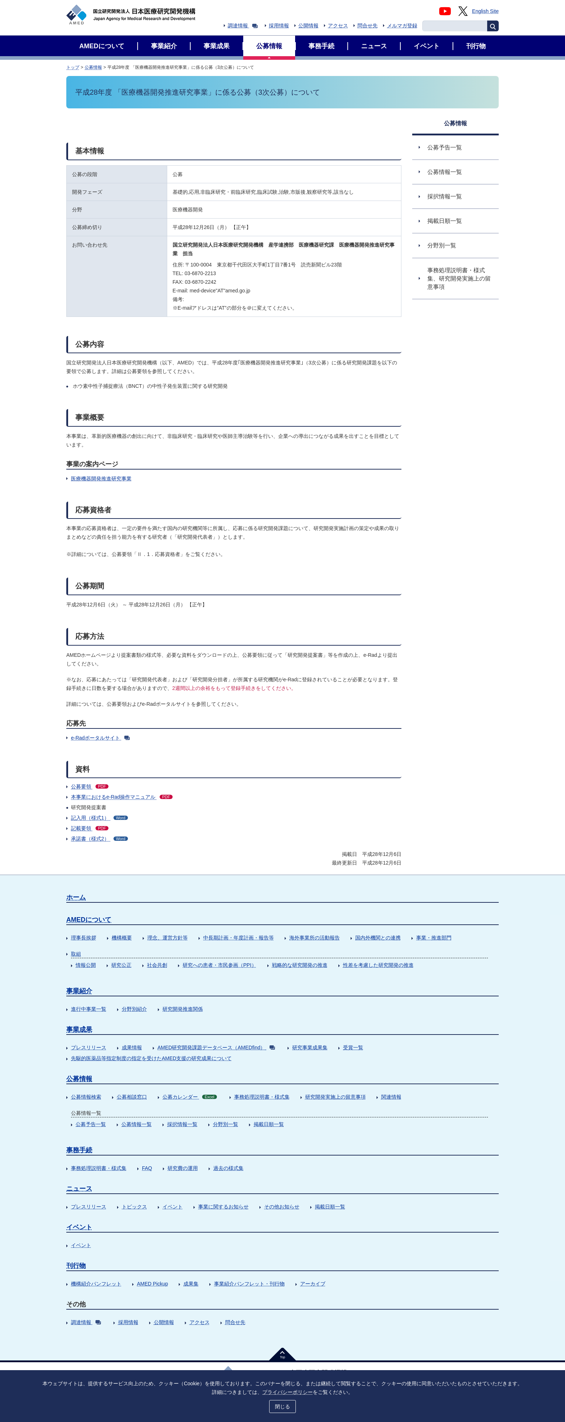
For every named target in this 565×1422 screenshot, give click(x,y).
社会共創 (157, 965)
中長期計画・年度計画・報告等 (238, 938)
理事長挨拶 (83, 938)
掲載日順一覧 (269, 1124)
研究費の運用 (183, 1168)
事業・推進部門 (433, 938)
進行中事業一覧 (88, 1009)
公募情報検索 (86, 1097)
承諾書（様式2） (99, 839)
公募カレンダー (190, 1097)
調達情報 (243, 25)
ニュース (79, 1188)
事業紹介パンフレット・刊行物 (249, 1284)
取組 (76, 954)
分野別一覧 (225, 1124)
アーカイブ (312, 1284)
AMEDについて (88, 919)
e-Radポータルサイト (100, 738)
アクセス (338, 25)
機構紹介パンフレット (96, 1284)
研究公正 (121, 965)
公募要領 (89, 786)
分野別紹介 (134, 1009)
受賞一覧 (353, 1047)
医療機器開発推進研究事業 (101, 478)
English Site (485, 11)
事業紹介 (79, 991)
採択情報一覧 (182, 1124)
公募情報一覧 (136, 1124)
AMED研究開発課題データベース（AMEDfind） (216, 1047)
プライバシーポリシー (287, 1392)
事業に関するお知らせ (223, 1207)
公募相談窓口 (132, 1097)
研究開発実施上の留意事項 (335, 1097)
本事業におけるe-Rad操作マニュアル (122, 797)
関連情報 (391, 1097)
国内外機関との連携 (378, 938)
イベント (173, 1207)
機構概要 (122, 938)
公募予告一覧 (91, 1124)
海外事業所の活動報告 (314, 938)
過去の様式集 (228, 1168)
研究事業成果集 (310, 1047)
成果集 (191, 1284)
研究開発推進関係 (183, 1009)
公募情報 (93, 67)
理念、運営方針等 (167, 938)
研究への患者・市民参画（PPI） (220, 965)
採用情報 (279, 25)
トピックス (134, 1207)
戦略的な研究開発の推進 (300, 965)
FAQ (147, 1168)
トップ (72, 67)
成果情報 (132, 1047)
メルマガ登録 (402, 25)
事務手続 (79, 1150)
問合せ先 (367, 25)
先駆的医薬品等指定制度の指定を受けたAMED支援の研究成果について (151, 1058)
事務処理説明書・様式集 (262, 1097)
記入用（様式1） (99, 818)
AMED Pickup (152, 1284)
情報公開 (86, 965)
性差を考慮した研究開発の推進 (378, 965)
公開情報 (308, 25)
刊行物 (76, 1265)
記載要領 (89, 828)
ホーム (76, 897)
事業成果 (79, 1029)
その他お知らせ (281, 1207)
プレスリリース (88, 1047)
